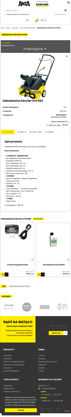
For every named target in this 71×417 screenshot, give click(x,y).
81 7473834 (46, 405)
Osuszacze (8, 378)
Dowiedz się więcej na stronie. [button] (23, 405)
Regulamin (42, 375)
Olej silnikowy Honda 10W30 (54, 275)
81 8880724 (46, 411)
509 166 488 (58, 411)
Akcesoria (39, 229)
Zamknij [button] (21, 410)
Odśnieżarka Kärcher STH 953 (22, 297)
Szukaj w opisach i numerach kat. (17, 16)
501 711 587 (57, 405)
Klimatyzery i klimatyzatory (14, 375)
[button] (67, 56)
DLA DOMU (7, 369)
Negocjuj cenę (53, 135)
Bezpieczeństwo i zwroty (47, 372)
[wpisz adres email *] (54, 336)
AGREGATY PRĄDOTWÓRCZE (14, 372)
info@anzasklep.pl (49, 399)
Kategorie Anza (35, 44)
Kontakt (41, 378)
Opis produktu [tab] (8, 142)
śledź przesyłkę (61, 16)
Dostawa (41, 369)
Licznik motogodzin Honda (17, 275)
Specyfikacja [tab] (23, 142)
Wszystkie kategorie (11, 381)
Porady (41, 381)
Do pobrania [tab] (56, 142)
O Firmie (41, 366)
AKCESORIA (8, 366)
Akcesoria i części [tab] (40, 142)
